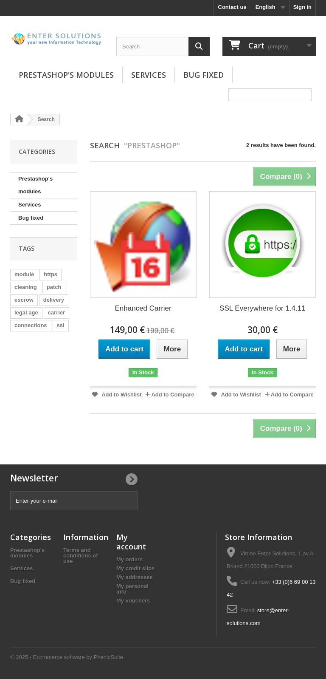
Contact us (232, 7)
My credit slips (135, 568)
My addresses (134, 577)
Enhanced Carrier (143, 308)
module (24, 274)
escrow (24, 300)
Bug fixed (203, 75)
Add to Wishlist (121, 394)
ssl (61, 325)
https (50, 274)
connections (30, 325)
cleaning (25, 287)
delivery (53, 300)
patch (54, 287)
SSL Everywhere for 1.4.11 (262, 308)
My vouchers (133, 600)
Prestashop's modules (66, 75)
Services (148, 75)
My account (131, 542)
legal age (26, 312)
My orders (129, 559)
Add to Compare (172, 394)
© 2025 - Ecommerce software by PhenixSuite (66, 657)
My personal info (132, 589)
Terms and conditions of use (80, 555)
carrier (56, 312)
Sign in (302, 7)
